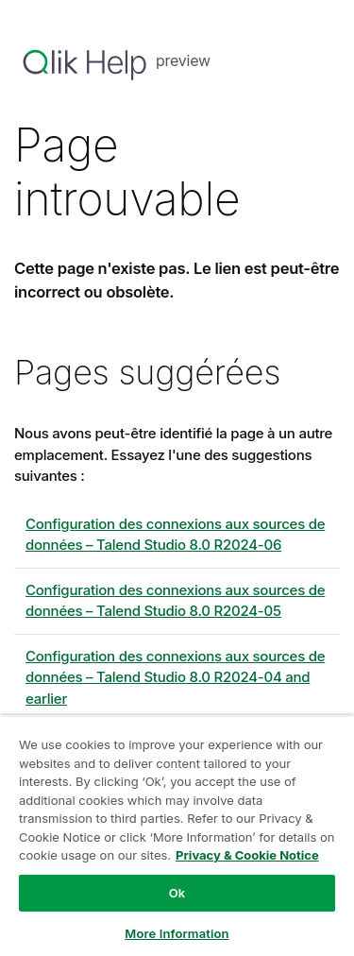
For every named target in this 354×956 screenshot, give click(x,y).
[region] (177, 835)
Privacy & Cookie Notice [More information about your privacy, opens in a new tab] (247, 854)
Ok (177, 892)
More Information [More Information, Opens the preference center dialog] (176, 933)
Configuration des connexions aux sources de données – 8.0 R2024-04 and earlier (175, 677)
